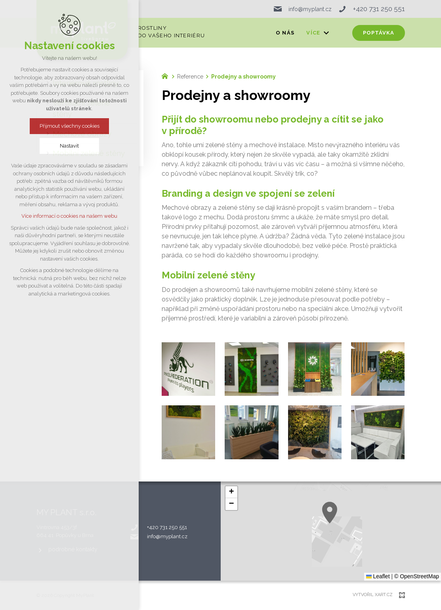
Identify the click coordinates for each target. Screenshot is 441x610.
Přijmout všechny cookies (69, 126)
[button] (231, 492)
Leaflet (378, 576)
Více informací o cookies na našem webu (69, 216)
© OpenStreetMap (416, 576)
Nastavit (69, 146)
